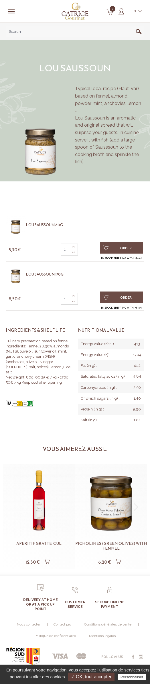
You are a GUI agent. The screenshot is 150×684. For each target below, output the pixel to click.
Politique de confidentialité (55, 636)
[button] (135, 507)
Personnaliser (132, 677)
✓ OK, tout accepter (91, 676)
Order (117, 248)
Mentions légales (102, 636)
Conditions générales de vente (107, 624)
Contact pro (62, 624)
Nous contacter (28, 624)
